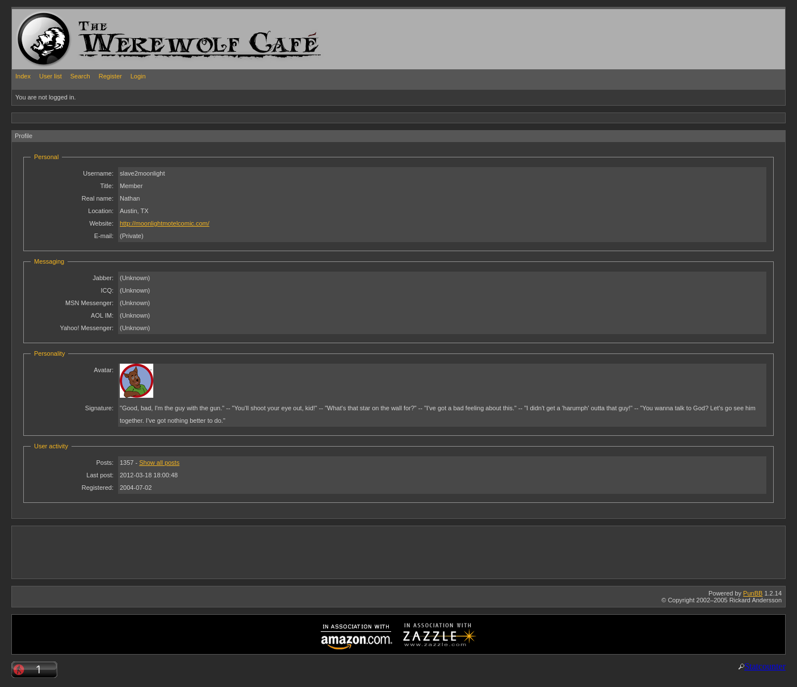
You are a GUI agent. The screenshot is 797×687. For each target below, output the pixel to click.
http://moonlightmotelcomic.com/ (164, 223)
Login (138, 76)
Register (110, 76)
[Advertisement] (218, 117)
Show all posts (159, 462)
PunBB (752, 593)
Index (23, 76)
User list (50, 76)
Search (80, 76)
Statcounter (765, 666)
